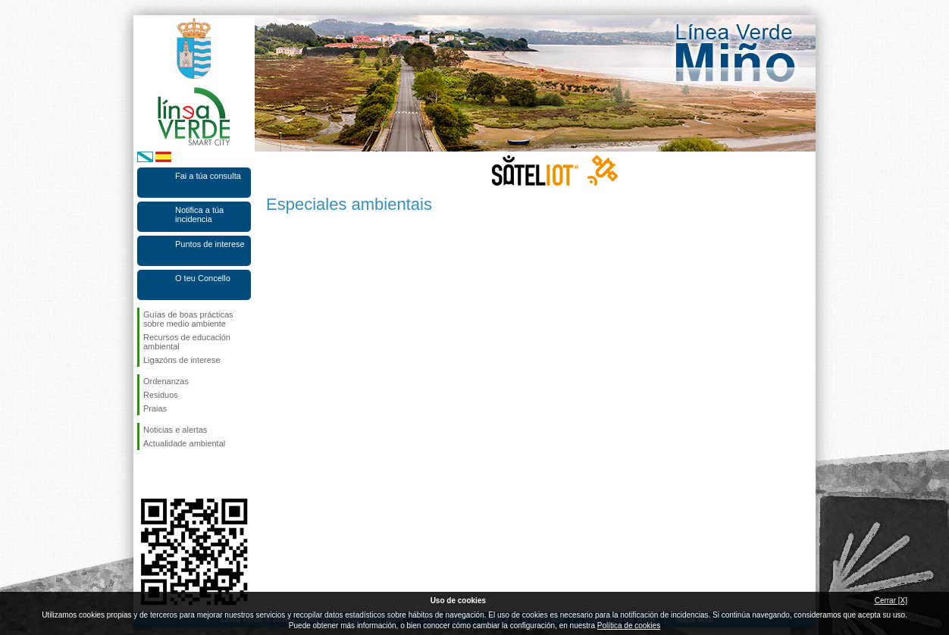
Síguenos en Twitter (171, 474)
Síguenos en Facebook (146, 474)
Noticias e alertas (175, 429)
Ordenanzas (166, 381)
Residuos (160, 394)
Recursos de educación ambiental (186, 342)
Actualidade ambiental (184, 443)
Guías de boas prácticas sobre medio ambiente (188, 319)
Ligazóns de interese (182, 359)
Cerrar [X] (891, 600)
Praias (155, 408)
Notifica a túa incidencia (199, 214)
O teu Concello (202, 278)
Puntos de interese (210, 244)
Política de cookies (628, 625)
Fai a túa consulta (208, 175)
